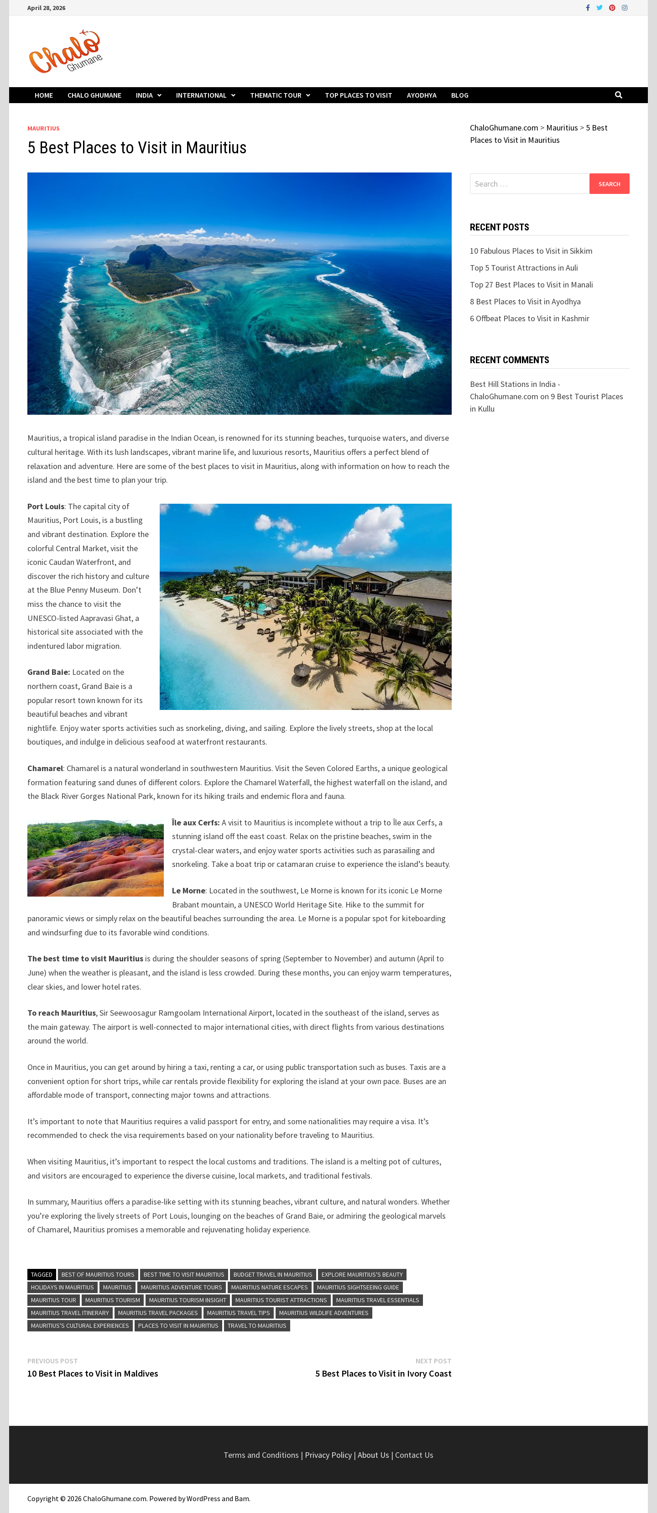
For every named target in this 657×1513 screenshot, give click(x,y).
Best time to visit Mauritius (184, 1274)
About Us (373, 1455)
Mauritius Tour (53, 1300)
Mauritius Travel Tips (238, 1313)
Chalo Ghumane (94, 94)
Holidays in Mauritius (62, 1287)
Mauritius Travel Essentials (377, 1300)
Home (44, 94)
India (144, 94)
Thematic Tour (276, 94)
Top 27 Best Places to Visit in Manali (531, 284)
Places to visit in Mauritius (178, 1325)
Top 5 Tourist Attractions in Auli (524, 267)
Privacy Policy (329, 1455)
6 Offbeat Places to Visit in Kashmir (529, 318)
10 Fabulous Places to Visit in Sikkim (531, 250)
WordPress (203, 1498)
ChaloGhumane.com (114, 1498)
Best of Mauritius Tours (98, 1274)
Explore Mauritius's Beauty (362, 1274)
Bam (242, 1498)
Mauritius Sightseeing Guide (358, 1287)
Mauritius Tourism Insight (187, 1300)
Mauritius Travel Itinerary (70, 1313)
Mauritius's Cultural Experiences (80, 1325)
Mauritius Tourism (112, 1300)
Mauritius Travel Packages (158, 1313)
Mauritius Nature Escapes (269, 1287)
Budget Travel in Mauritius (273, 1274)
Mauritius (43, 128)
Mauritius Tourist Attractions (281, 1300)
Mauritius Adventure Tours (181, 1287)
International (201, 94)
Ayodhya (422, 94)
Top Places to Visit (358, 94)
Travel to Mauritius (257, 1325)
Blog (460, 94)
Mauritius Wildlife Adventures (324, 1313)
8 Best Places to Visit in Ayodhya (525, 301)
